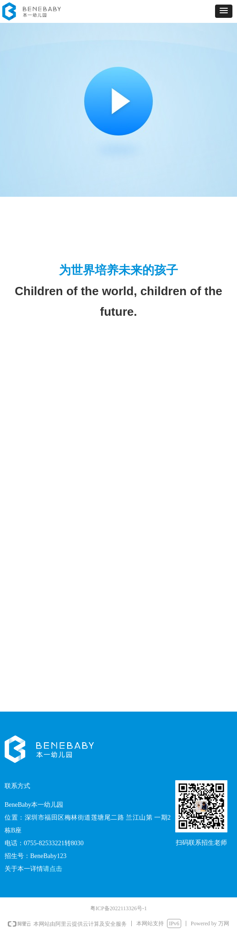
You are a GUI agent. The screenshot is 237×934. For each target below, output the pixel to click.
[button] (223, 11)
